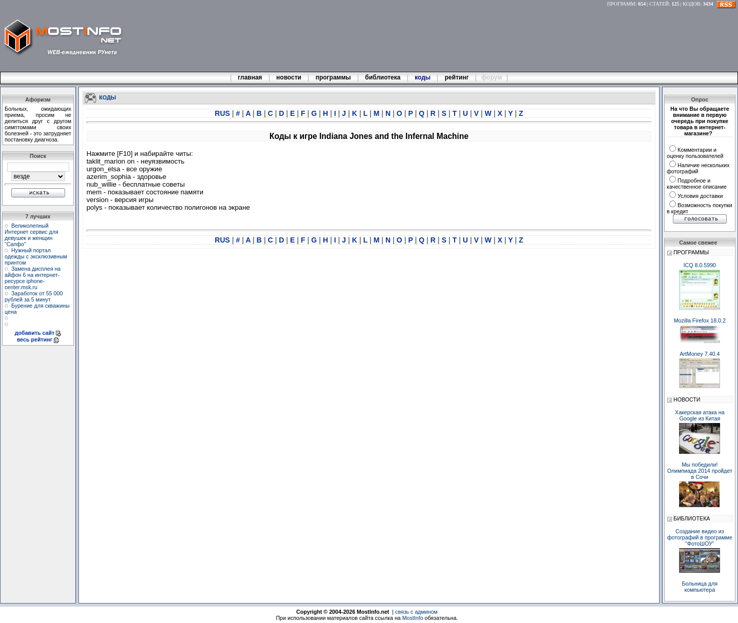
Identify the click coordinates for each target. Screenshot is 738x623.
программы (333, 77)
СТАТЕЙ (659, 4)
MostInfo (412, 618)
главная (250, 77)
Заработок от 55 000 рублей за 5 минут (34, 296)
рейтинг (457, 77)
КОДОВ (691, 4)
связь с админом (416, 612)
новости (289, 77)
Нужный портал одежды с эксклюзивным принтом (36, 256)
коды (423, 77)
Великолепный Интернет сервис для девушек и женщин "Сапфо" (31, 235)
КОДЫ (107, 97)
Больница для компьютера (700, 586)
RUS (223, 113)
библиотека (382, 77)
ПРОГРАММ (621, 4)
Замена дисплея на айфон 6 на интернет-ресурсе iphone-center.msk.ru (32, 278)
